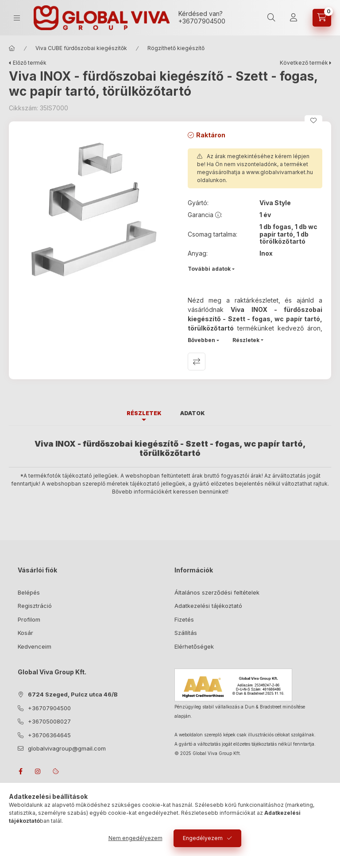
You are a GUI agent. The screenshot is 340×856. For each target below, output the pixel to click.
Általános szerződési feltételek (216, 592)
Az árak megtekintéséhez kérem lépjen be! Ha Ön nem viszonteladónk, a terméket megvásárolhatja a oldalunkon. (255, 168)
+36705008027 (49, 721)
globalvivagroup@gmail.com (67, 748)
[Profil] (293, 18)
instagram (38, 771)
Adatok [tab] (192, 413)
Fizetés (184, 619)
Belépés (29, 592)
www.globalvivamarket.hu (279, 172)
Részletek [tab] (144, 413)
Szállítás (185, 632)
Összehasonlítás (196, 361)
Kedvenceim (34, 646)
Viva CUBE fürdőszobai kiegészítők (81, 48)
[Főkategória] (12, 48)
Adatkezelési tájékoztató (208, 605)
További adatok (209, 268)
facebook (20, 771)
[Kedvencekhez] (313, 120)
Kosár (25, 632)
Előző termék (29, 62)
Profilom (29, 619)
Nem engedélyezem (135, 838)
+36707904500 (201, 21)
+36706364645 (49, 735)
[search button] (271, 18)
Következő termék (304, 62)
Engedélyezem (203, 838)
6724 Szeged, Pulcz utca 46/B (73, 694)
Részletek (245, 340)
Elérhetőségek (194, 646)
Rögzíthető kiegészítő (176, 48)
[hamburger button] (17, 18)
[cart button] (322, 18)
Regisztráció (35, 605)
